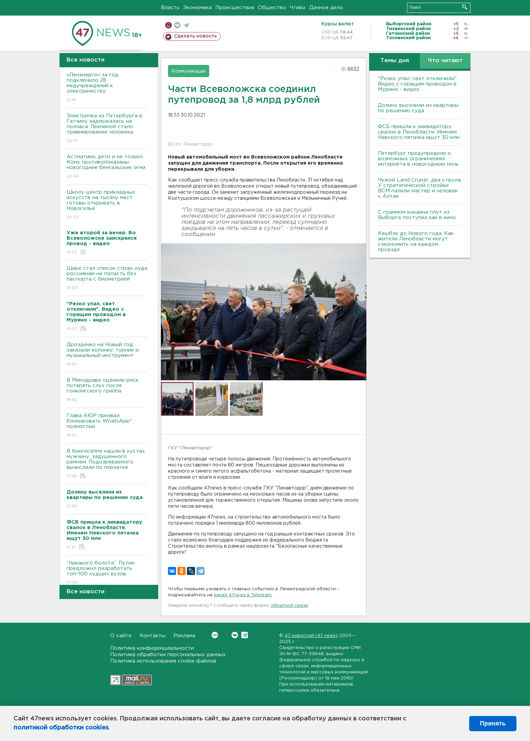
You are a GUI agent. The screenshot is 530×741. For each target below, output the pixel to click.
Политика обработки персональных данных (168, 654)
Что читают (445, 60)
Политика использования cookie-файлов (163, 661)
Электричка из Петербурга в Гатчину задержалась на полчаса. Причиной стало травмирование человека (107, 129)
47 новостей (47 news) (311, 636)
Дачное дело (326, 7)
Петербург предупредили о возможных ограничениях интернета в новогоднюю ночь (418, 158)
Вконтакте (215, 635)
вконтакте (177, 25)
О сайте (120, 636)
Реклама (184, 636)
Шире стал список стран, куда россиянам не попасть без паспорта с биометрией (107, 278)
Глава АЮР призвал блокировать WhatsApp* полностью (107, 425)
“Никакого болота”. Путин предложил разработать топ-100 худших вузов (107, 573)
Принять (493, 723)
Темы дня (394, 60)
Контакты (152, 636)
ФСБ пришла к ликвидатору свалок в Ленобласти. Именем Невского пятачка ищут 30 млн (419, 132)
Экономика (197, 7)
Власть (170, 7)
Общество (272, 7)
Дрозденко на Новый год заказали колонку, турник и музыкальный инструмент (107, 354)
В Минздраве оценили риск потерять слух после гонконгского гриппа (107, 390)
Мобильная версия (168, 25)
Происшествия (234, 7)
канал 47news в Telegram (243, 595)
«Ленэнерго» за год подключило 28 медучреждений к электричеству (107, 88)
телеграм (186, 25)
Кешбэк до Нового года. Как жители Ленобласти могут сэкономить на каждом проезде (416, 241)
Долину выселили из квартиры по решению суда (418, 108)
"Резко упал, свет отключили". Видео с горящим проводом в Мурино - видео (418, 84)
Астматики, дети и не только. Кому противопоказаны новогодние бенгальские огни (107, 166)
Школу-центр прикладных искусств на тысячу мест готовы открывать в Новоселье (107, 205)
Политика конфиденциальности (152, 648)
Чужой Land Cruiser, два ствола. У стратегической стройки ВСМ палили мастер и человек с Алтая (420, 188)
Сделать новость (195, 36)
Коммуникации (188, 71)
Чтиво (298, 7)
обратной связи (289, 605)
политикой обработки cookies (61, 728)
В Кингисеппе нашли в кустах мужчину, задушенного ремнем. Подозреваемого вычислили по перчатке (107, 464)
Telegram (244, 635)
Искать (464, 6)
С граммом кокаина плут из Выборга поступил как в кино (417, 215)
